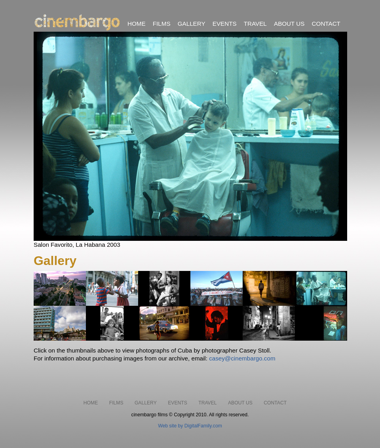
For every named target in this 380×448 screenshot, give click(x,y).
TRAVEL (255, 23)
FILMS (162, 23)
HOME (136, 23)
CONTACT (326, 23)
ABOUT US (289, 23)
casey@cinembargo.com (242, 358)
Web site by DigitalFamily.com (190, 426)
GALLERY (191, 23)
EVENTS (225, 23)
